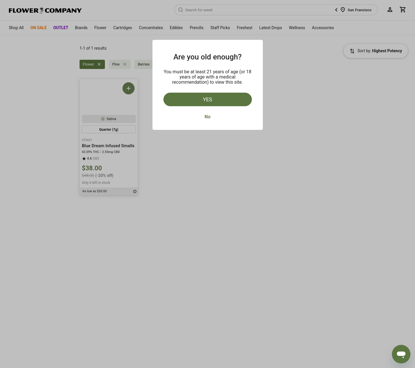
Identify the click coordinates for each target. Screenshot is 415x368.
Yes (207, 99)
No (207, 116)
